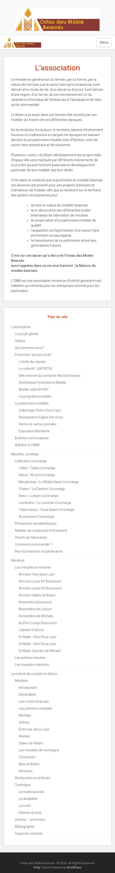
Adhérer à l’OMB (27, 445)
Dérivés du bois (30, 813)
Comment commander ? (33, 544)
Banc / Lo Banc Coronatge (38, 496)
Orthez (24, 722)
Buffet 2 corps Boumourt (38, 623)
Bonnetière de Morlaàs (36, 616)
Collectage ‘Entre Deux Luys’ (40, 410)
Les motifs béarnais (34, 701)
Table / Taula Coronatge (37, 468)
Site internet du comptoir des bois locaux (49, 375)
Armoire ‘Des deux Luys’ (37, 574)
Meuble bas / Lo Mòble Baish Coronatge (49, 482)
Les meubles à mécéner (33, 567)
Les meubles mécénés (32, 665)
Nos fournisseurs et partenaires (39, 551)
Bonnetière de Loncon (35, 609)
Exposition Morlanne (34, 431)
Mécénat (18, 560)
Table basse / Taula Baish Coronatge (46, 510)
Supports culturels (29, 833)
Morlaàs (25, 715)
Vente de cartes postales (38, 424)
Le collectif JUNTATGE (35, 369)
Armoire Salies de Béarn (37, 595)
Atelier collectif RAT (34, 389)
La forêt (25, 806)
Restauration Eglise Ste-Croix (41, 417)
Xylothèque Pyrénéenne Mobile (42, 382)
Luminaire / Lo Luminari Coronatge (45, 503)
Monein (24, 736)
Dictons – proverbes (30, 820)
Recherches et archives (32, 778)
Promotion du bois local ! (33, 355)
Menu (104, 42)
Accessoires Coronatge (36, 517)
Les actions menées (30, 658)
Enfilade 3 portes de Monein (40, 651)
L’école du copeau (32, 362)
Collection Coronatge (31, 461)
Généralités (27, 694)
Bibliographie (25, 826)
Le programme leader (35, 396)
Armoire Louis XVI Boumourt (40, 588)
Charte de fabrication (31, 537)
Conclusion (27, 757)
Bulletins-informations (32, 438)
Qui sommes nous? (29, 348)
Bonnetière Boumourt (35, 602)
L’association (21, 327)
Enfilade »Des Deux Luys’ (38, 637)
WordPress (74, 867)
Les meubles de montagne (39, 750)
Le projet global (26, 334)
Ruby (37, 867)
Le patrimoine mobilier (32, 403)
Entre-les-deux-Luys (34, 729)
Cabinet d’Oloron (31, 630)
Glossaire (26, 771)
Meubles (21, 681)
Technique (23, 785)
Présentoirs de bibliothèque (36, 523)
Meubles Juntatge (25, 454)
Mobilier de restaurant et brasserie (41, 530)
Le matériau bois (31, 792)
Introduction (28, 688)
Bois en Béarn (29, 764)
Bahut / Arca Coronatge (37, 475)
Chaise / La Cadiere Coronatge (42, 489)
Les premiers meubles (35, 708)
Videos (20, 341)
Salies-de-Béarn (31, 743)
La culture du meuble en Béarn (34, 674)
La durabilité (28, 799)
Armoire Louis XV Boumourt (40, 581)
